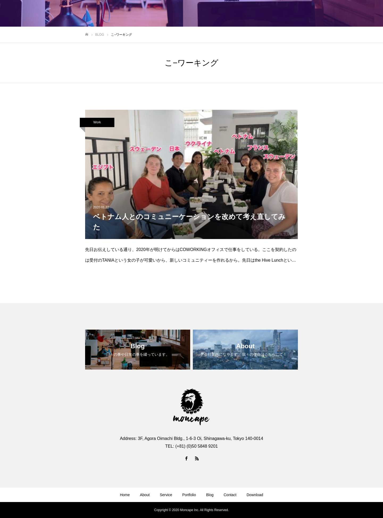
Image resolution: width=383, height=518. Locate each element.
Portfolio (189, 495)
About (145, 495)
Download (255, 495)
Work (97, 122)
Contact (230, 495)
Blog (210, 495)
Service (166, 495)
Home (125, 495)
